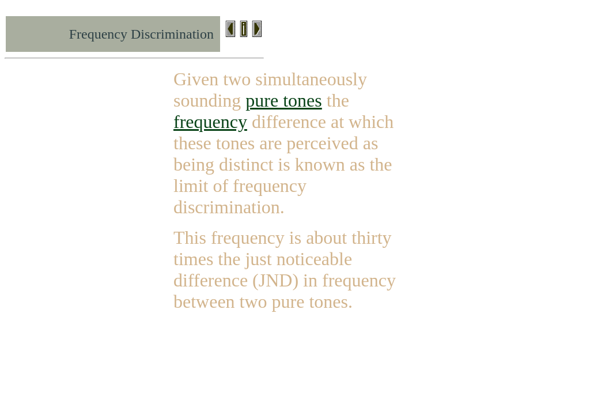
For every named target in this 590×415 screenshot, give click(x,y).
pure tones (283, 100)
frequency (210, 121)
